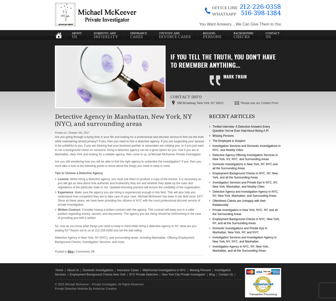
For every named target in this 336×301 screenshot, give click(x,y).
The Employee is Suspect (229, 141)
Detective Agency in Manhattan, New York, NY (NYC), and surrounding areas (123, 120)
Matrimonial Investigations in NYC (164, 270)
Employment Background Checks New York (97, 274)
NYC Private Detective (143, 274)
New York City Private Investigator (183, 274)
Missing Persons (223, 135)
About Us (73, 270)
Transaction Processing (263, 294)
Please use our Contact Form (259, 103)
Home (59, 270)
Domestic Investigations (98, 270)
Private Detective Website (71, 288)
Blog (70, 251)
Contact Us (226, 274)
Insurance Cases (128, 270)
